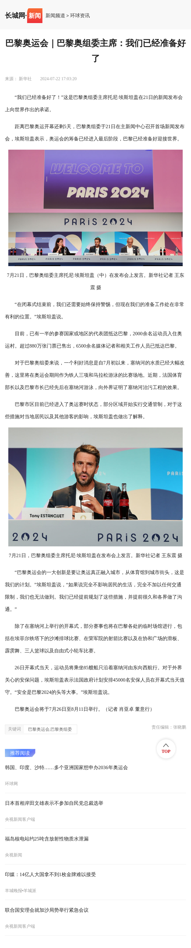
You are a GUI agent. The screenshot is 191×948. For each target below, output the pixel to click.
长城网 (15, 15)
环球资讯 (80, 15)
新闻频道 (55, 15)
